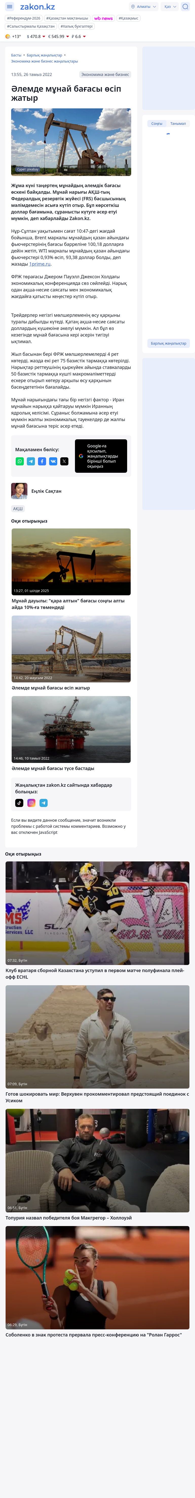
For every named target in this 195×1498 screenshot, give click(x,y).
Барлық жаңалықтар (44, 55)
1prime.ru (39, 264)
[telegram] (30, 461)
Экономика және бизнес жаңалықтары (44, 61)
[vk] (53, 461)
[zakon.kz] (37, 7)
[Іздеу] (185, 6)
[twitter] (64, 461)
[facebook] (42, 461)
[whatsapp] (19, 461)
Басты (16, 55)
